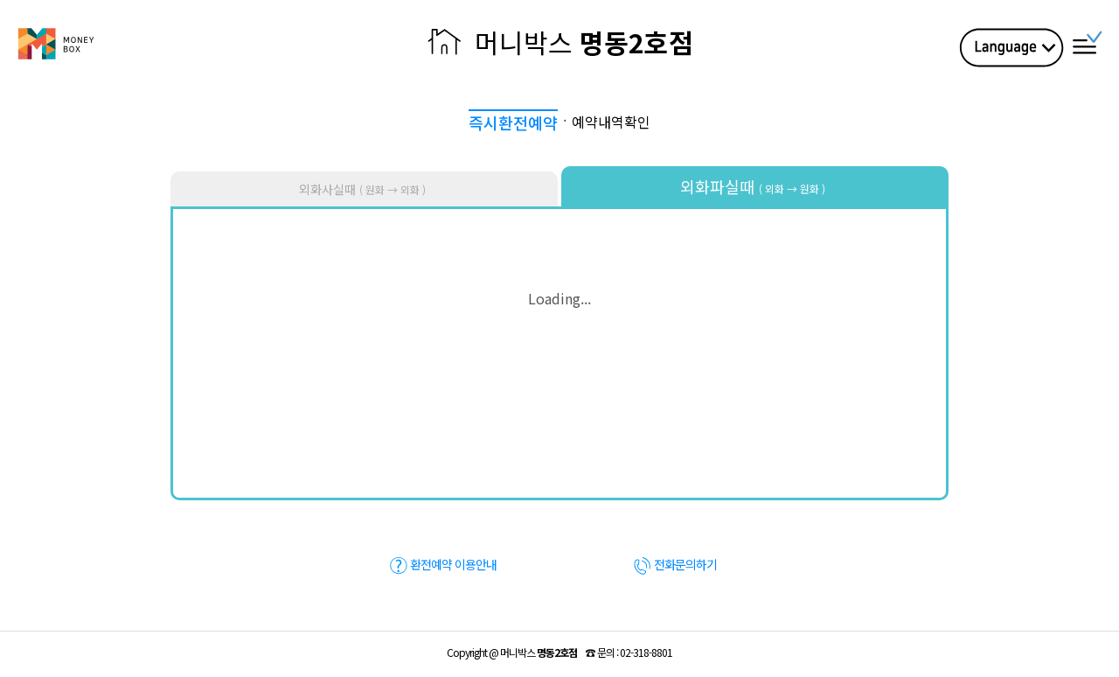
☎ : (629, 652)
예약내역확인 (611, 121)
